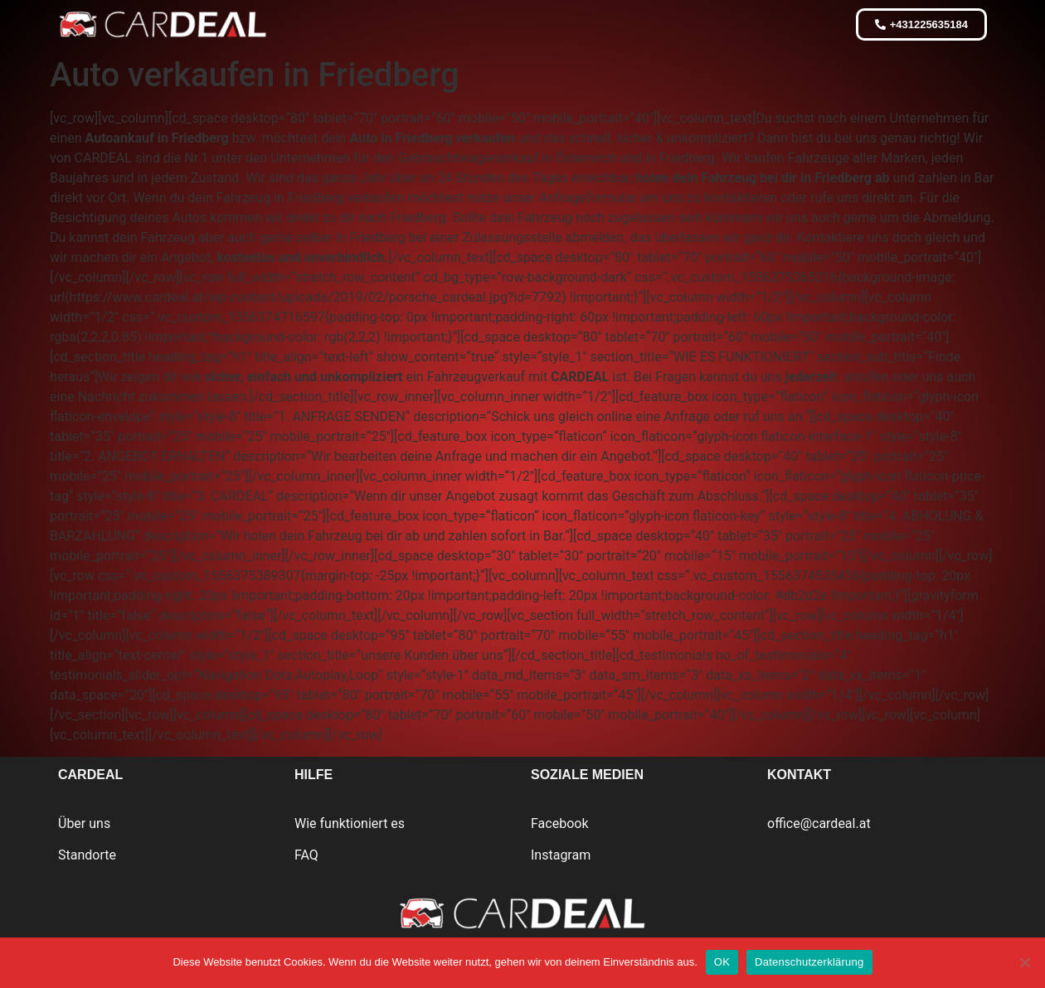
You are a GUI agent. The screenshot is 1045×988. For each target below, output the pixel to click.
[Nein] (1024, 962)
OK (722, 962)
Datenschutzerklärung (809, 962)
